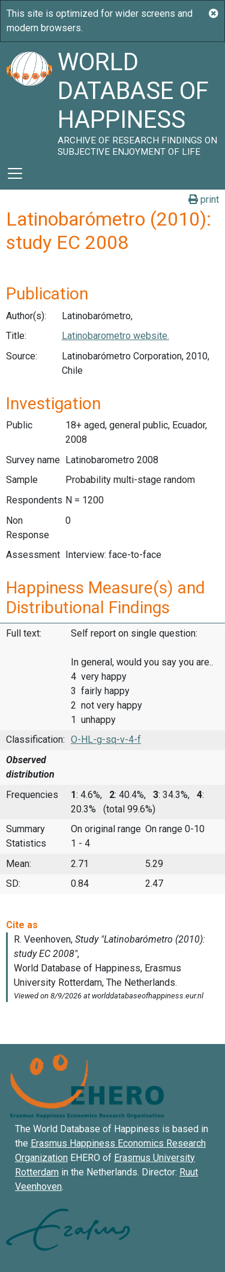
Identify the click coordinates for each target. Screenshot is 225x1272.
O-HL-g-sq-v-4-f (106, 739)
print (203, 199)
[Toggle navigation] (15, 173)
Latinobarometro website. (115, 335)
